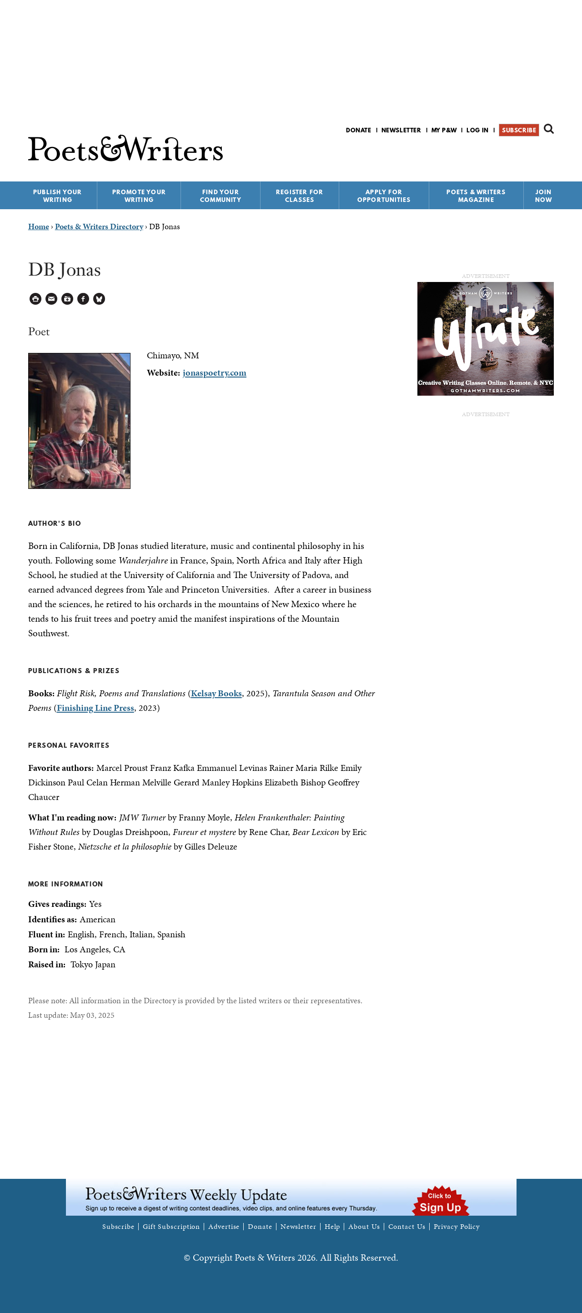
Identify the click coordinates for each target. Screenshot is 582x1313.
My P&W (444, 130)
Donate (358, 130)
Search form (549, 129)
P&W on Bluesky (532, 154)
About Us (364, 1226)
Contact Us (407, 1226)
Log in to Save (67, 299)
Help (333, 1226)
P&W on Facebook (517, 154)
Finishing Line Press (95, 707)
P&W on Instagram (548, 154)
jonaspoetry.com (214, 372)
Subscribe (519, 130)
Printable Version (36, 299)
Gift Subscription (171, 1226)
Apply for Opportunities (384, 196)
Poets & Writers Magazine (476, 196)
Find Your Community (220, 196)
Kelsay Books (216, 693)
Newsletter (401, 130)
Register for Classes (299, 196)
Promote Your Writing (139, 196)
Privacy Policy (457, 1226)
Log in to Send (51, 299)
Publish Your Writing (57, 196)
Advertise (224, 1226)
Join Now (543, 196)
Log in (478, 130)
